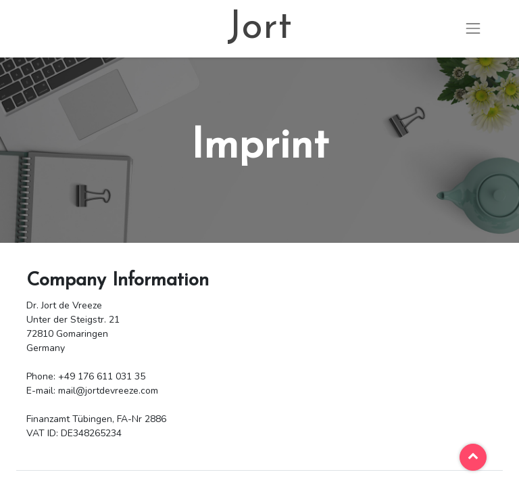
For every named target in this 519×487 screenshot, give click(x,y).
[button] (473, 457)
